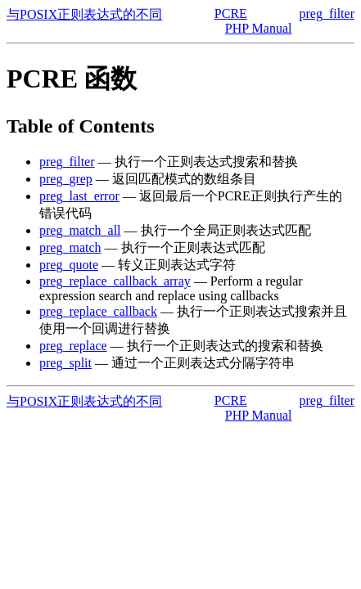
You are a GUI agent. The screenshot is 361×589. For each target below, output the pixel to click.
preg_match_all (80, 230)
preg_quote (68, 265)
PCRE (230, 13)
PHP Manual (258, 28)
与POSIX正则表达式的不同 (84, 14)
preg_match (70, 247)
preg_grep (66, 179)
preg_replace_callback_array (115, 281)
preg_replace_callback (98, 311)
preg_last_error (79, 196)
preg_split (65, 363)
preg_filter (326, 13)
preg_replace (73, 346)
